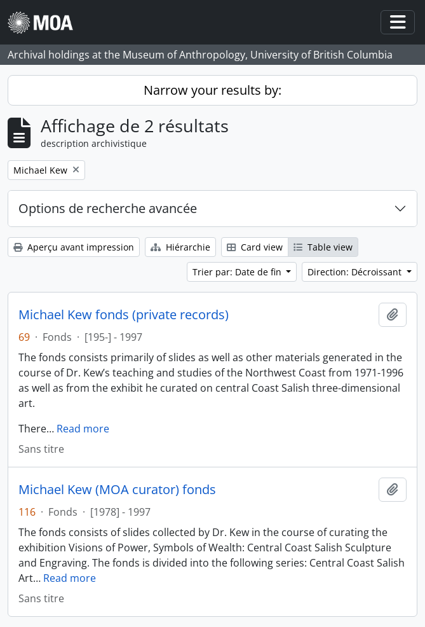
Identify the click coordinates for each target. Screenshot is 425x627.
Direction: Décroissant (355, 272)
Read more (83, 429)
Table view (323, 247)
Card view (255, 247)
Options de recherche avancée (107, 208)
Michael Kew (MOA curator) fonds (117, 489)
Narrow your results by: (212, 90)
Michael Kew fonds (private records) (123, 314)
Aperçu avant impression (73, 247)
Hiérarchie (180, 247)
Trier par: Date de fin (238, 272)
